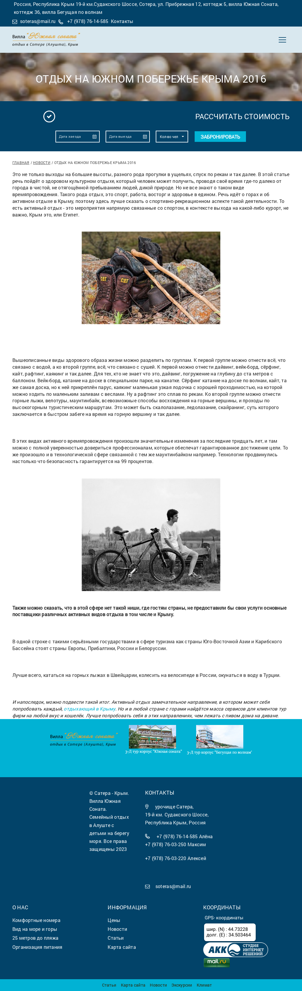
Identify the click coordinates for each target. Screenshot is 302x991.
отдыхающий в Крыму (89, 708)
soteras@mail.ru (38, 21)
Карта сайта (133, 985)
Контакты (122, 21)
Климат (204, 985)
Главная (20, 162)
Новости (41, 162)
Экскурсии (181, 985)
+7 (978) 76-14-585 (88, 21)
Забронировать (220, 137)
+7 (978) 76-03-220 (165, 858)
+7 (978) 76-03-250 (165, 844)
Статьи (109, 985)
